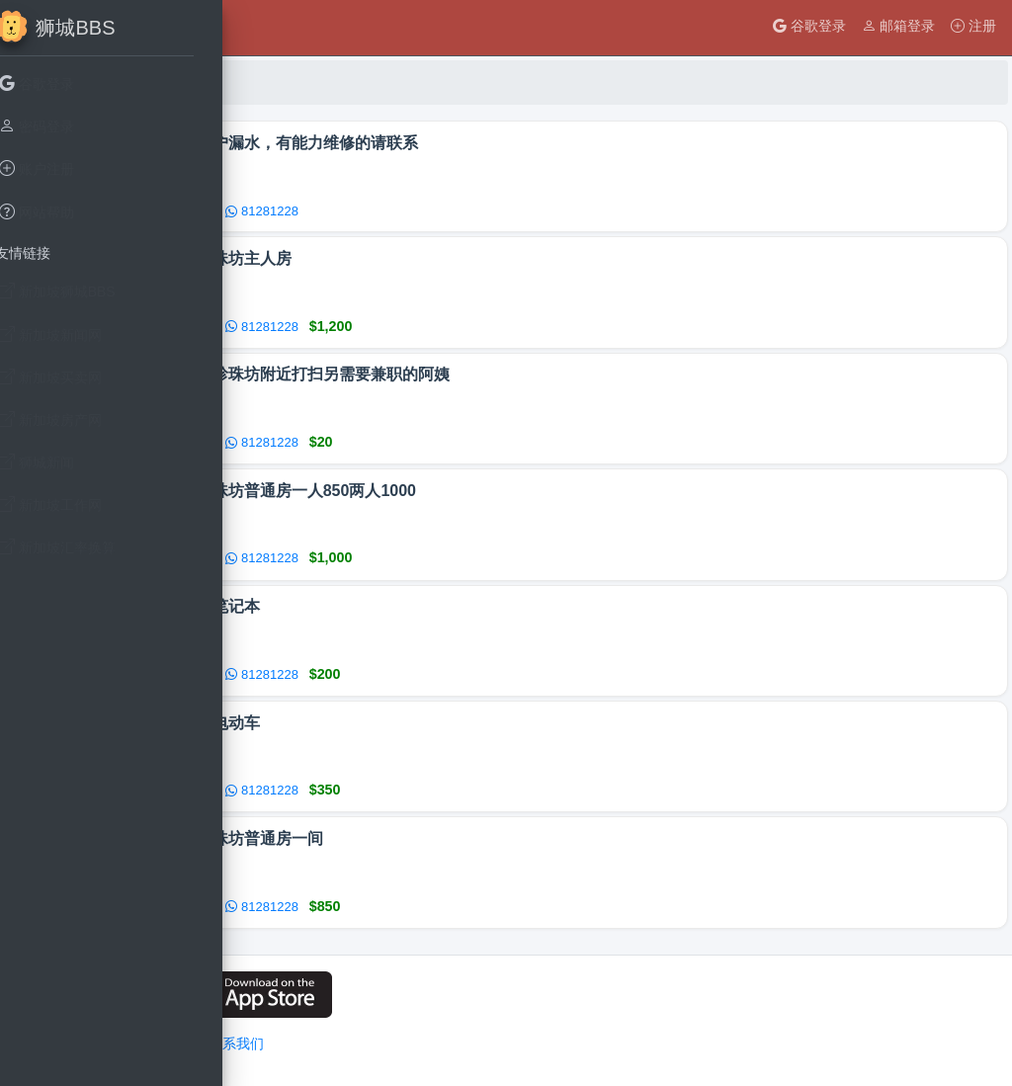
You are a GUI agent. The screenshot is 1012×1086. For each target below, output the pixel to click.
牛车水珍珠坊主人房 (468, 262)
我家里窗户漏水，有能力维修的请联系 (531, 143)
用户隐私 (348, 1043)
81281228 (510, 213)
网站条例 (415, 1043)
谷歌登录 (809, 26)
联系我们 (483, 1043)
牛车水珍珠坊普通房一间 (484, 855)
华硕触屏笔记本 (452, 618)
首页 (289, 82)
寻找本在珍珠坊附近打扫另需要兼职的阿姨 (547, 381)
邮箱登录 (898, 26)
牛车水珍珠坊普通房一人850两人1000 (530, 499)
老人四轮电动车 (452, 736)
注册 (973, 26)
